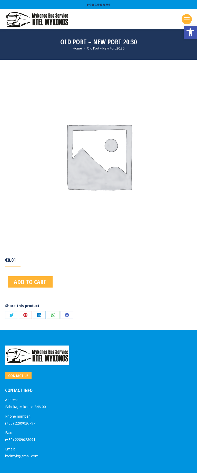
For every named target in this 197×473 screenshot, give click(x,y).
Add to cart (30, 282)
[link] (190, 32)
